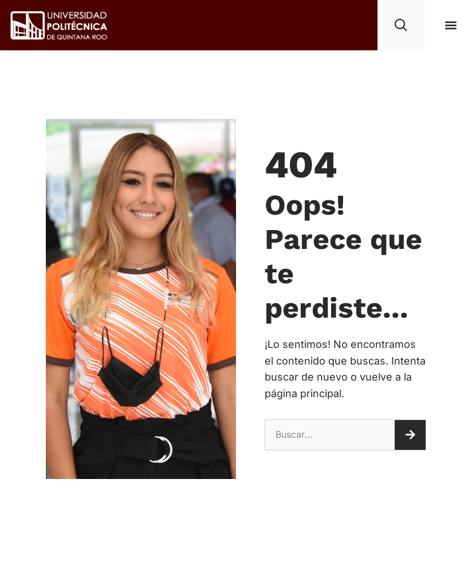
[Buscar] (410, 435)
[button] (451, 24)
